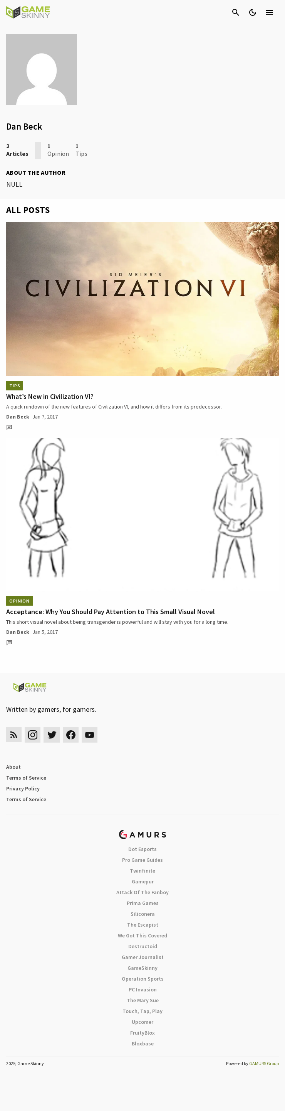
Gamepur (143, 881)
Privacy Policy (23, 788)
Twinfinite (142, 870)
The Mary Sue (143, 1000)
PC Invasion (143, 989)
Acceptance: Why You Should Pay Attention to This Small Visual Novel (110, 611)
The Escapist (142, 924)
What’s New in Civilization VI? (50, 396)
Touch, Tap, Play (142, 1011)
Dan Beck (17, 416)
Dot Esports (142, 849)
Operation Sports (143, 978)
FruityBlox (142, 1032)
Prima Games (143, 903)
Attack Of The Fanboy (142, 892)
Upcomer (142, 1021)
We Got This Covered (142, 935)
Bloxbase (143, 1043)
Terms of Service (26, 777)
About (13, 766)
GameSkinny (142, 967)
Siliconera (143, 913)
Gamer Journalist (143, 957)
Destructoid (142, 946)
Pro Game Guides (142, 859)
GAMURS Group (264, 1063)
